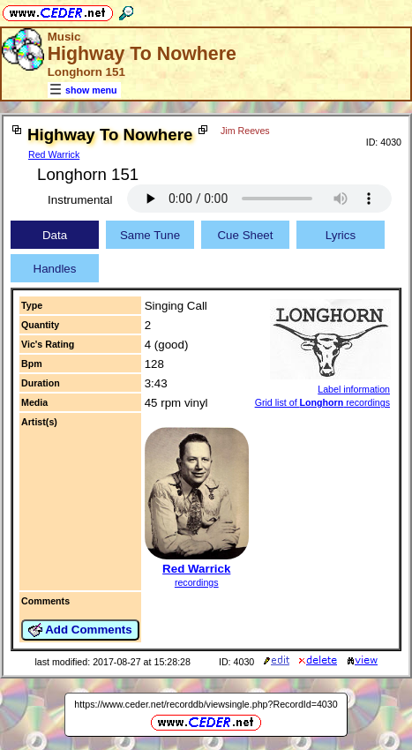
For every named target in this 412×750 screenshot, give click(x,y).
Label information (354, 389)
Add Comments (80, 630)
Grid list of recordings (322, 402)
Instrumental (80, 199)
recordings (197, 582)
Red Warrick (53, 154)
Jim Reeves (245, 130)
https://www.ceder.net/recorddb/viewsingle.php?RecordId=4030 (205, 704)
